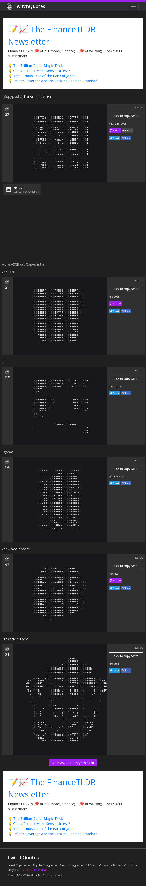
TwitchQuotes (26, 6)
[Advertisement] (72, 231)
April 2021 (114, 573)
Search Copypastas (71, 865)
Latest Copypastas (18, 865)
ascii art (139, 107)
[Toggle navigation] (133, 6)
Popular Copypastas (45, 865)
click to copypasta (125, 116)
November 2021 (117, 123)
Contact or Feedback (35, 870)
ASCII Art (91, 865)
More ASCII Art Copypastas (73, 763)
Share (126, 138)
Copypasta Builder (110, 865)
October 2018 (116, 476)
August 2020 (115, 386)
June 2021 (114, 296)
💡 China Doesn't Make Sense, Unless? (39, 70)
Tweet (114, 138)
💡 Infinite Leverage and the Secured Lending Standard (52, 81)
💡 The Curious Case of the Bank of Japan (41, 76)
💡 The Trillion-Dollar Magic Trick (35, 65)
